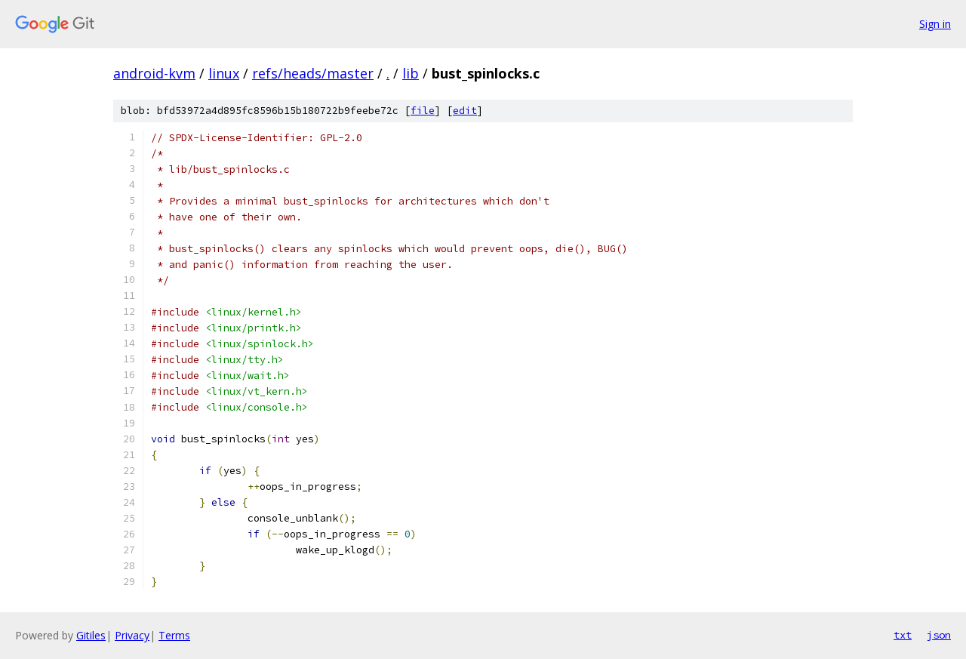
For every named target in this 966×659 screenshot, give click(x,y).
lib (410, 73)
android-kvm (154, 73)
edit (465, 110)
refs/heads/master (313, 73)
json (939, 635)
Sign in (935, 24)
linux (223, 73)
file (423, 110)
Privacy (132, 635)
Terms (174, 635)
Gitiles (91, 635)
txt (903, 635)
